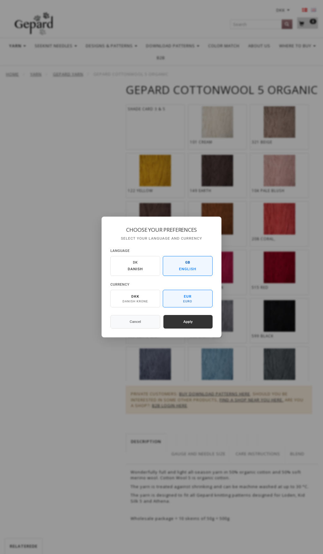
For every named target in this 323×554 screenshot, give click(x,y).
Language (120, 251)
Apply (188, 321)
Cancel (135, 321)
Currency (119, 285)
